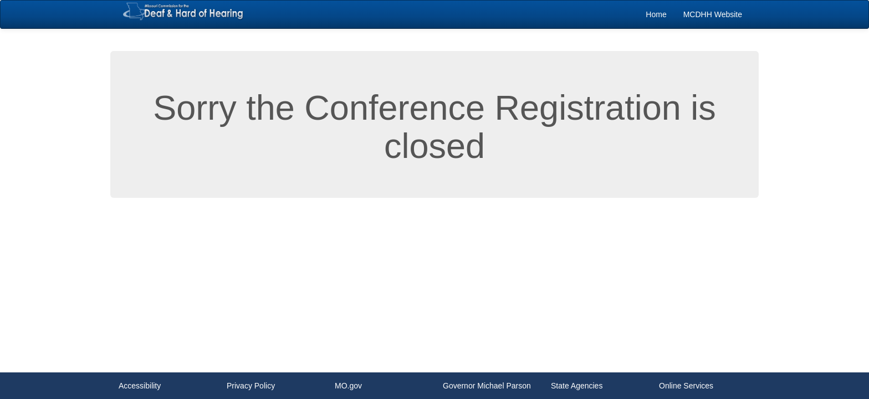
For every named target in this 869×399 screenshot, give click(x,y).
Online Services (686, 385)
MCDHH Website (712, 14)
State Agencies (576, 385)
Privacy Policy (251, 385)
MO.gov (348, 385)
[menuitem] (655, 14)
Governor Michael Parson (487, 385)
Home (656, 14)
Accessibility (140, 385)
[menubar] (693, 14)
